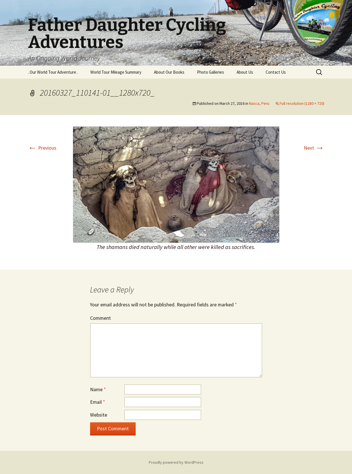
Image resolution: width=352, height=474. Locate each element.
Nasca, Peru (259, 103)
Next (314, 148)
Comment (100, 318)
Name (98, 389)
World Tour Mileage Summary (115, 72)
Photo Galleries (210, 72)
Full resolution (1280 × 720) (302, 103)
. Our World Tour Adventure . (53, 72)
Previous (42, 148)
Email (97, 402)
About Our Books (169, 72)
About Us (245, 72)
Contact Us (276, 72)
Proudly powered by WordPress (176, 462)
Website (98, 415)
